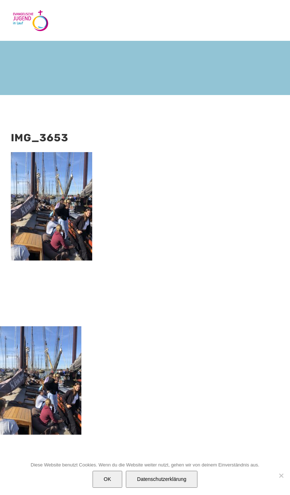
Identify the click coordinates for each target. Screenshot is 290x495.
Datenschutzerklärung (161, 479)
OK (107, 479)
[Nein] (281, 475)
